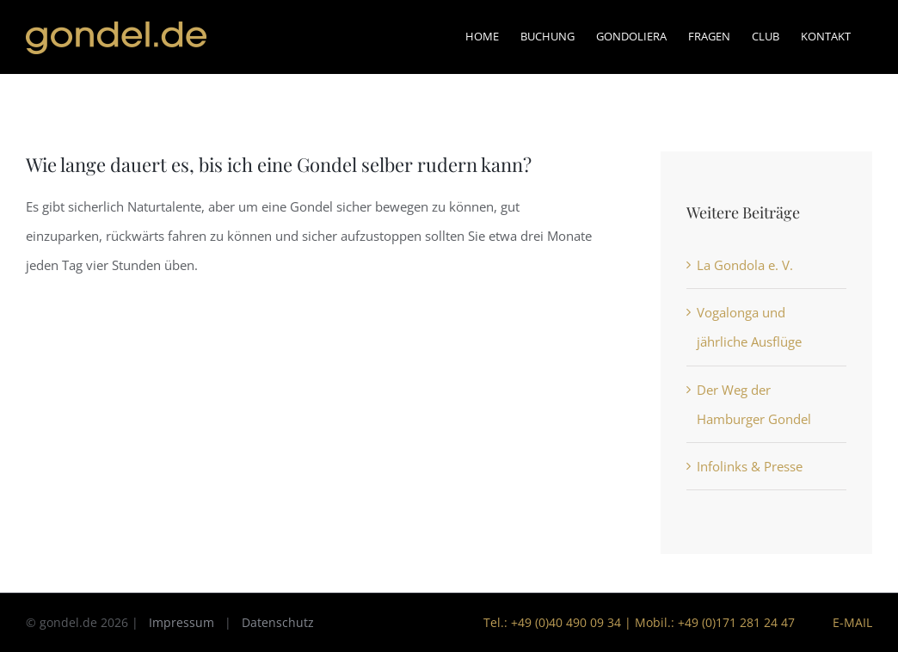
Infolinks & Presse (750, 466)
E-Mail (849, 622)
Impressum (181, 622)
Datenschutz (278, 622)
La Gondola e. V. (745, 265)
